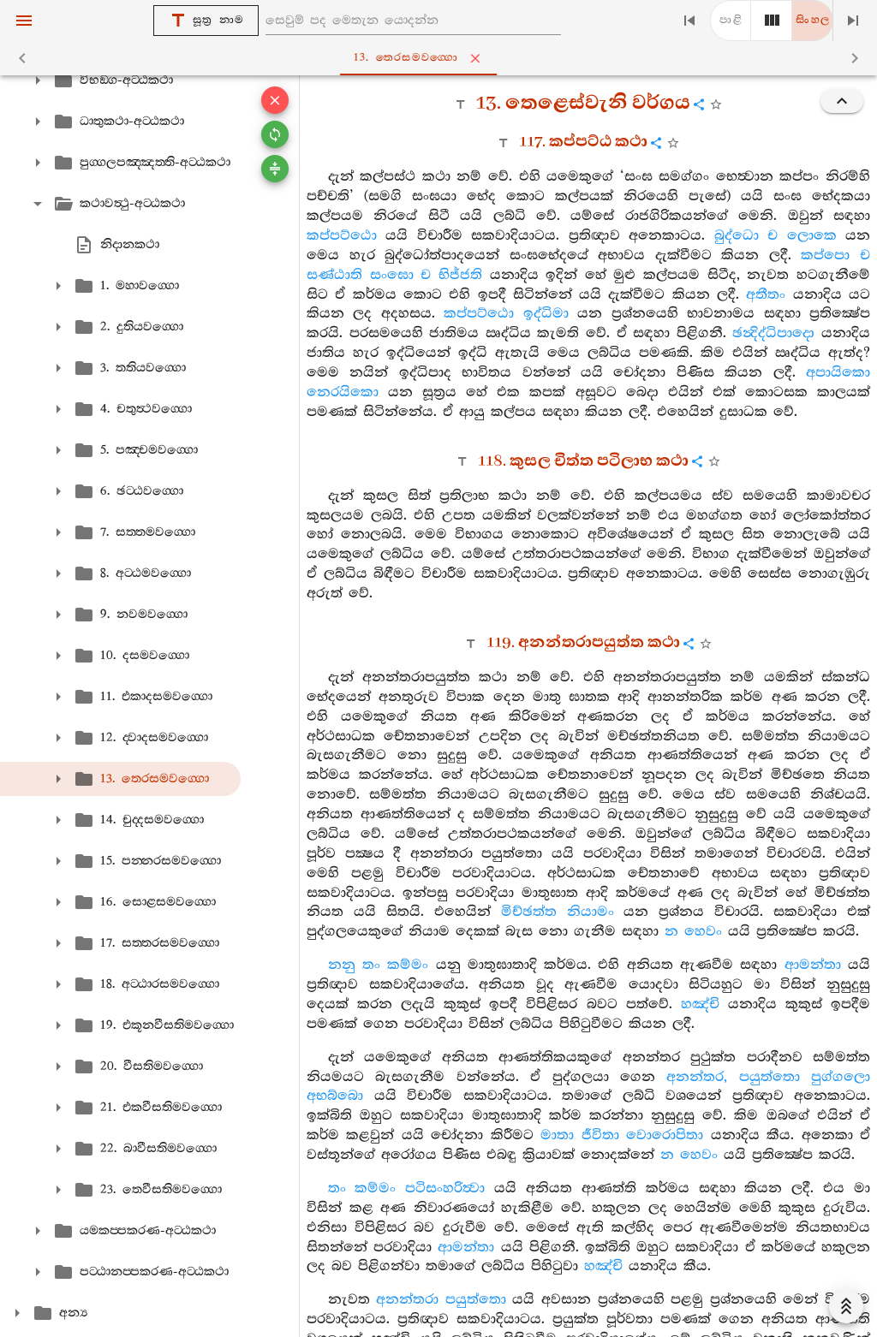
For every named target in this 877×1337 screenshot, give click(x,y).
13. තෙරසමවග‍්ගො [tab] (442, 58)
